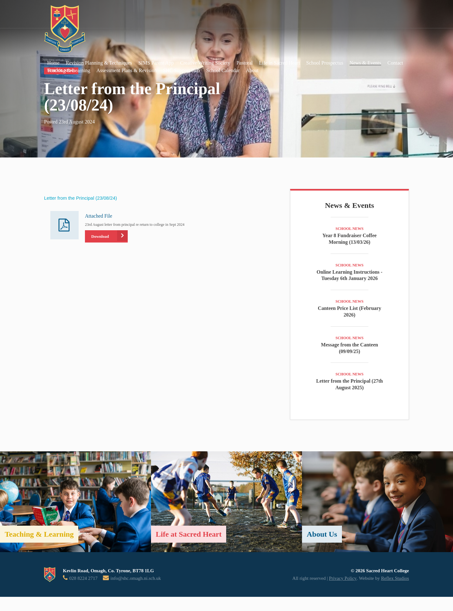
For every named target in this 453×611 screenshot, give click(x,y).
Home (53, 63)
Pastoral (245, 63)
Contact (395, 63)
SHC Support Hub (181, 70)
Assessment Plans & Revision (127, 70)
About (252, 70)
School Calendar (223, 70)
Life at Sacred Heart (189, 534)
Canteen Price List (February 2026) (349, 311)
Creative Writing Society (205, 63)
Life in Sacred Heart (279, 63)
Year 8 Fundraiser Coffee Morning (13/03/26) (349, 239)
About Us (322, 534)
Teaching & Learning (68, 70)
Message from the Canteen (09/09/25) (349, 348)
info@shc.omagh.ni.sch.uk (135, 578)
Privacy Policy (343, 578)
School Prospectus (324, 63)
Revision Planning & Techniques (99, 63)
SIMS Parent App (156, 63)
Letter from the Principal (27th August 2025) (349, 384)
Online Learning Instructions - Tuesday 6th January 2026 (349, 275)
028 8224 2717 (83, 578)
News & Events (365, 63)
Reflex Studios (395, 578)
